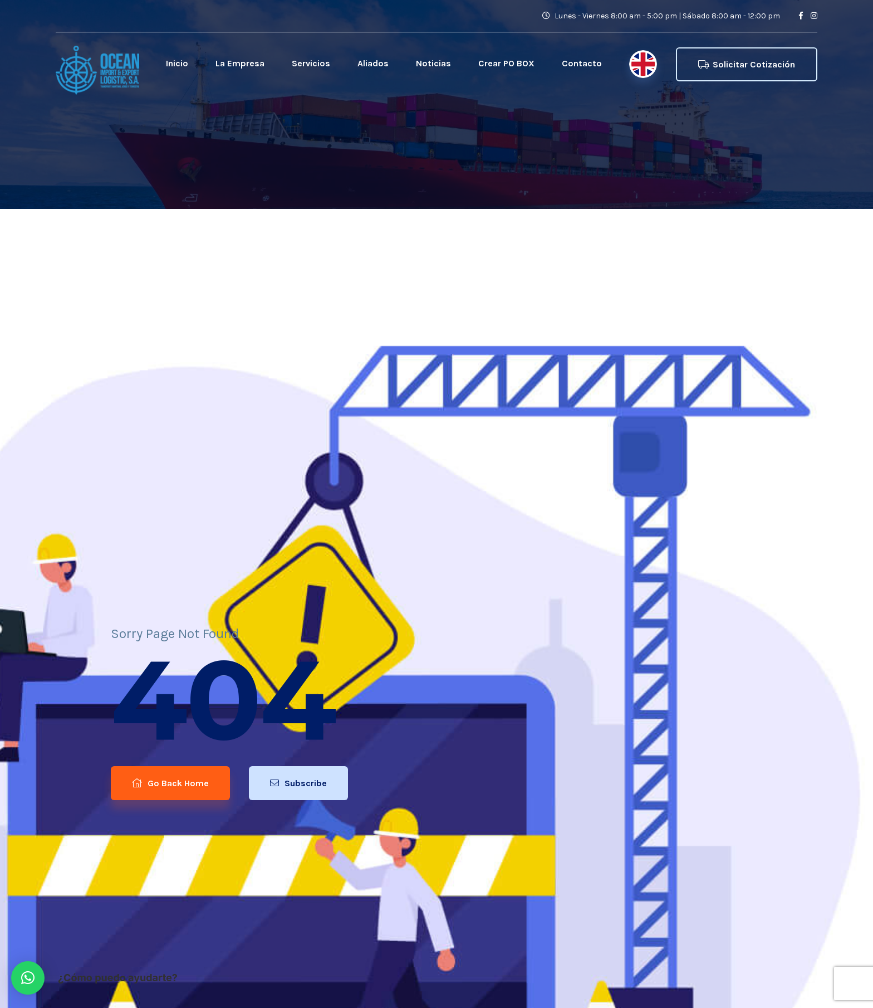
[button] (28, 978)
